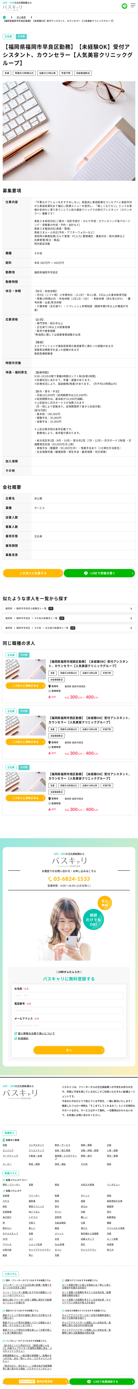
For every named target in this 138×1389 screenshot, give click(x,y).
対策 (109, 1233)
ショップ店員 (35, 1244)
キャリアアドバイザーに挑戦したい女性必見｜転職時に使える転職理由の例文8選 (86, 1331)
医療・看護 (86, 1143)
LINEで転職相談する (104, 1381)
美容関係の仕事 (115, 1200)
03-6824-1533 (69, 879)
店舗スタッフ (87, 1238)
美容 (109, 1163)
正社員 (11, 655)
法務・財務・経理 (90, 1149)
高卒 (57, 1200)
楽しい (32, 1227)
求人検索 (21, 17)
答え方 (110, 1249)
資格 (109, 1194)
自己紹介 (7, 1216)
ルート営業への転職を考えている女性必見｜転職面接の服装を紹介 (86, 1293)
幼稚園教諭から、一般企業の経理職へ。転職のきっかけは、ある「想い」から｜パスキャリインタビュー (27, 1358)
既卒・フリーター (11, 1183)
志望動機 (7, 1211)
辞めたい (7, 1227)
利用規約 (21, 1038)
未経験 (6, 1194)
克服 (57, 1255)
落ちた (84, 1227)
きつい (58, 1211)
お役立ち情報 (87, 1183)
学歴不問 (107, 673)
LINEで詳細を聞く (104, 573)
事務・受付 (86, 1154)
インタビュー (113, 1183)
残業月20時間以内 (68, 673)
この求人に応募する (33, 573)
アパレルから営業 (116, 1227)
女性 (57, 1238)
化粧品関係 (60, 1222)
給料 (5, 1205)
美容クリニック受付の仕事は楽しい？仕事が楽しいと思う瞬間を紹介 (27, 1331)
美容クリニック (36, 1205)
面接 (83, 1200)
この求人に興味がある (25, 696)
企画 (109, 1143)
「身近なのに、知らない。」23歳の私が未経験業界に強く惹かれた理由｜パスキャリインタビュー (27, 1367)
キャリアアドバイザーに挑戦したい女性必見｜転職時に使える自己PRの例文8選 (86, 1324)
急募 (52, 673)
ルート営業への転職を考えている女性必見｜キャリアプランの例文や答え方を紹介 (86, 1301)
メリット (59, 1233)
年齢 (83, 1211)
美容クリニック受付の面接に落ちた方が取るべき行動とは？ (27, 1316)
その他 (24, 655)
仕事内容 (7, 1249)
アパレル (7, 1244)
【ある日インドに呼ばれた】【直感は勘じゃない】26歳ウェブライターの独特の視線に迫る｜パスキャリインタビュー (27, 1348)
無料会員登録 (33, 1382)
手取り (32, 1222)
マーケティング (10, 1154)
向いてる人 (34, 1211)
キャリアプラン (88, 1249)
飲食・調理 (34, 1163)
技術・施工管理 (62, 1149)
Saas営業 (59, 1244)
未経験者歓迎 (56, 680)
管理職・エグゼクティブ (66, 1155)
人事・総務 (112, 1149)
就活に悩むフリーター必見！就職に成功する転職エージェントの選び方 (27, 1301)
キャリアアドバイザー (40, 1249)
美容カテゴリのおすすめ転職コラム (22, 1311)
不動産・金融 (35, 1154)
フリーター (34, 1194)
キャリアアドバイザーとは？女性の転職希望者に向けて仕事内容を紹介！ (86, 1316)
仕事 (83, 1222)
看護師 (110, 1205)
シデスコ (33, 1216)
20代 (5, 1238)
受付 (57, 1205)
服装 (57, 1227)
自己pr (84, 1205)
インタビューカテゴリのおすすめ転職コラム (26, 1341)
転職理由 (111, 1216)
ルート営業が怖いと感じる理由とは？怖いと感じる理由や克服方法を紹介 (86, 1286)
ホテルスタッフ (10, 1233)
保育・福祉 (60, 1163)
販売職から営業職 (90, 1233)
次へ (69, 1050)
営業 (5, 1143)
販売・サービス (62, 1143)
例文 (83, 1244)
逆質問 (58, 1216)
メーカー (7, 1163)
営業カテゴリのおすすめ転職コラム (81, 1280)
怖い (31, 1255)
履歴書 (32, 1200)
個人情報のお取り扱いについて (34, 1033)
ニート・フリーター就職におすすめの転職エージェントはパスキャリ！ (27, 1293)
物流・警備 (112, 1154)
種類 (109, 1222)
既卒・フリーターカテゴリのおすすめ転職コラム (28, 1280)
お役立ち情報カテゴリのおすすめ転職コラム (85, 1311)
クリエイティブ (36, 1149)
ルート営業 (112, 1238)
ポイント (85, 1194)
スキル (6, 1200)
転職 (57, 1194)
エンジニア (8, 1149)
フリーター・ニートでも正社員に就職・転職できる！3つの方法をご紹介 (27, 1286)
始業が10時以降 (90, 673)
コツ (31, 1238)
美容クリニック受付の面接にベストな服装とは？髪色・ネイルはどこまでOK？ (27, 1324)
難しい (84, 1216)
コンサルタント (36, 1143)
